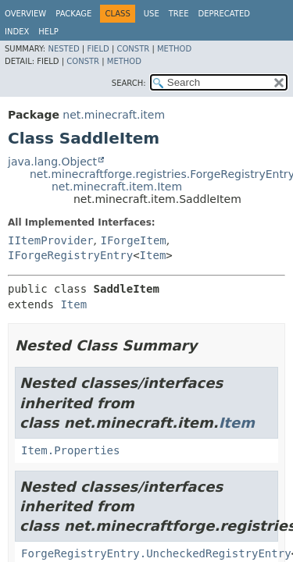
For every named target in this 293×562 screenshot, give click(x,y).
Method (174, 48)
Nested (63, 48)
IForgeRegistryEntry (70, 255)
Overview (25, 13)
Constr (132, 48)
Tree (179, 13)
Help (48, 31)
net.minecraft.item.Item (117, 186)
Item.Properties (70, 450)
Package (73, 13)
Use (151, 13)
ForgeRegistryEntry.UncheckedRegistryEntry (156, 553)
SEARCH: (129, 83)
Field (98, 48)
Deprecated (224, 13)
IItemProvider (51, 240)
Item (153, 255)
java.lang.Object (52, 161)
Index (17, 31)
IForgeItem (133, 240)
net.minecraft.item (114, 114)
